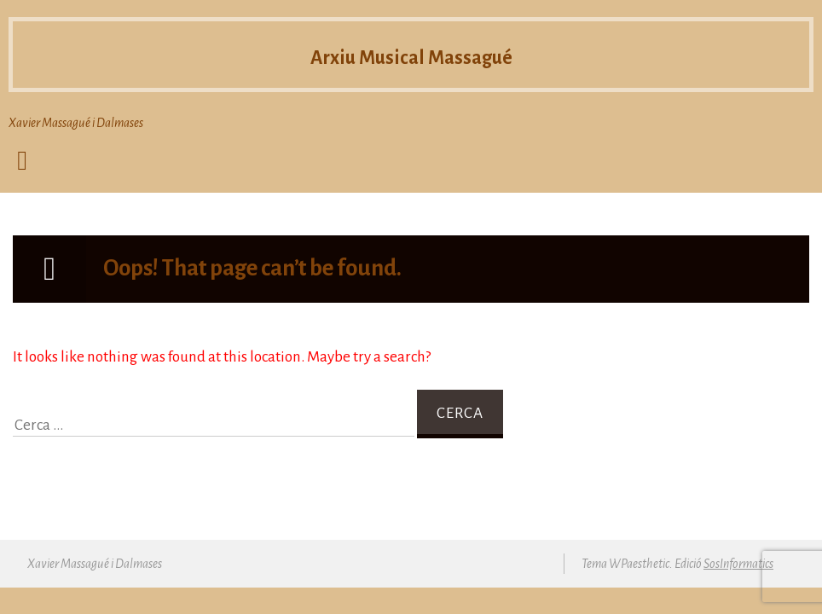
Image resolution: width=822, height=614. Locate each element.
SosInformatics (738, 564)
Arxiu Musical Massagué (411, 58)
